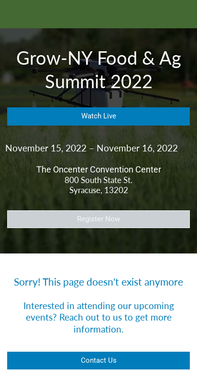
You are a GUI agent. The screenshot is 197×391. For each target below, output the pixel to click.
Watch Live (98, 116)
